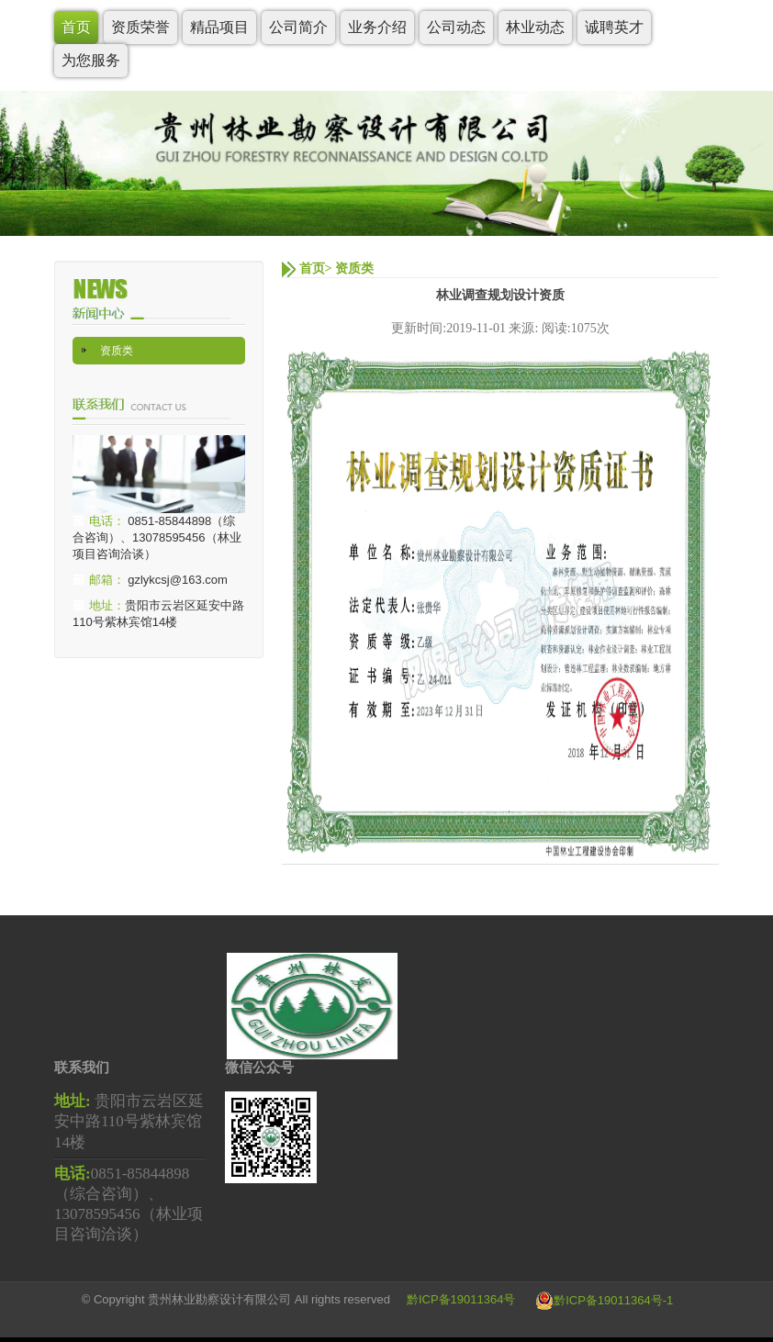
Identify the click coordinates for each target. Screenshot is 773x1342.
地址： (107, 605)
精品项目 (219, 27)
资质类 (116, 350)
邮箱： (107, 580)
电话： (107, 521)
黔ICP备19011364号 (461, 1300)
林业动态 (535, 27)
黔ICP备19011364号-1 (613, 1300)
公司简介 (298, 27)
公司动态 (456, 27)
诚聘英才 (614, 27)
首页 (76, 27)
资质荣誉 (140, 27)
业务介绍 (377, 27)
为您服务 (91, 60)
